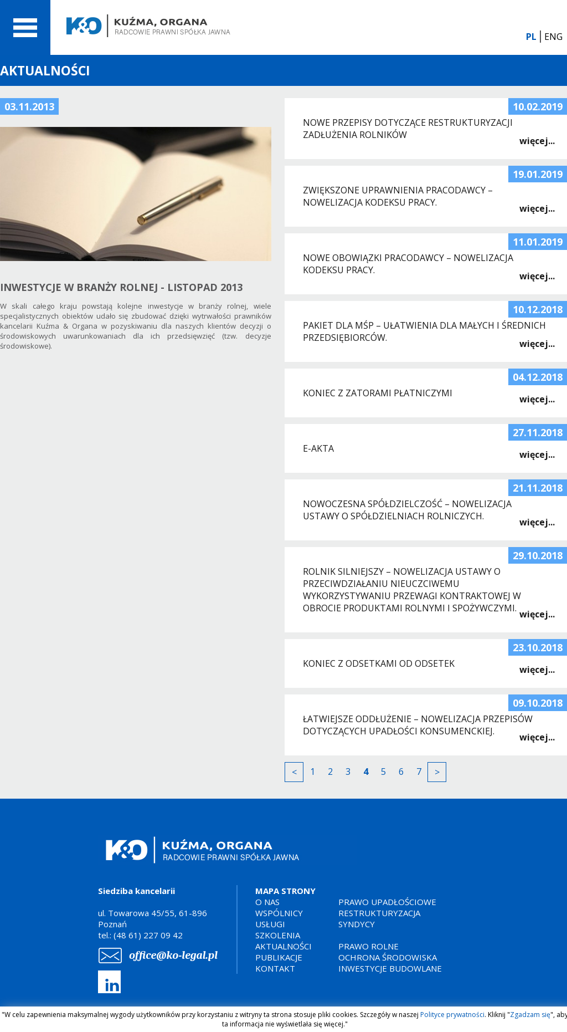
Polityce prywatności (452, 1014)
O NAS (267, 901)
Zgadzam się (530, 1014)
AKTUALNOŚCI (283, 946)
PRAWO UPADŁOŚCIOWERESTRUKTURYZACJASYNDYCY (387, 912)
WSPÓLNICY (279, 912)
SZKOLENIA (277, 935)
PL (531, 36)
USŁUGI (270, 923)
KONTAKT (275, 968)
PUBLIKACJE (278, 957)
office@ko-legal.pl (173, 955)
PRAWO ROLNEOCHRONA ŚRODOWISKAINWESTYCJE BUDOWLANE (390, 957)
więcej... (537, 141)
